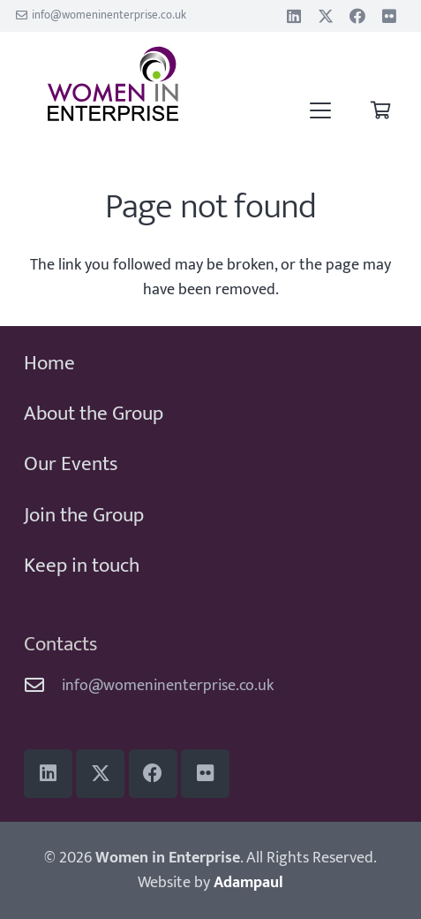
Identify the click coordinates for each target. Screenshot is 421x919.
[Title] (326, 16)
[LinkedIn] (294, 16)
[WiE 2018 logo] (113, 84)
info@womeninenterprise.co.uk (168, 685)
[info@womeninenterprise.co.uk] (43, 685)
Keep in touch (81, 565)
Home (49, 363)
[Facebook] (357, 16)
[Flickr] (389, 16)
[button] (320, 110)
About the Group (93, 413)
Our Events (70, 464)
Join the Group (84, 515)
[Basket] (380, 110)
